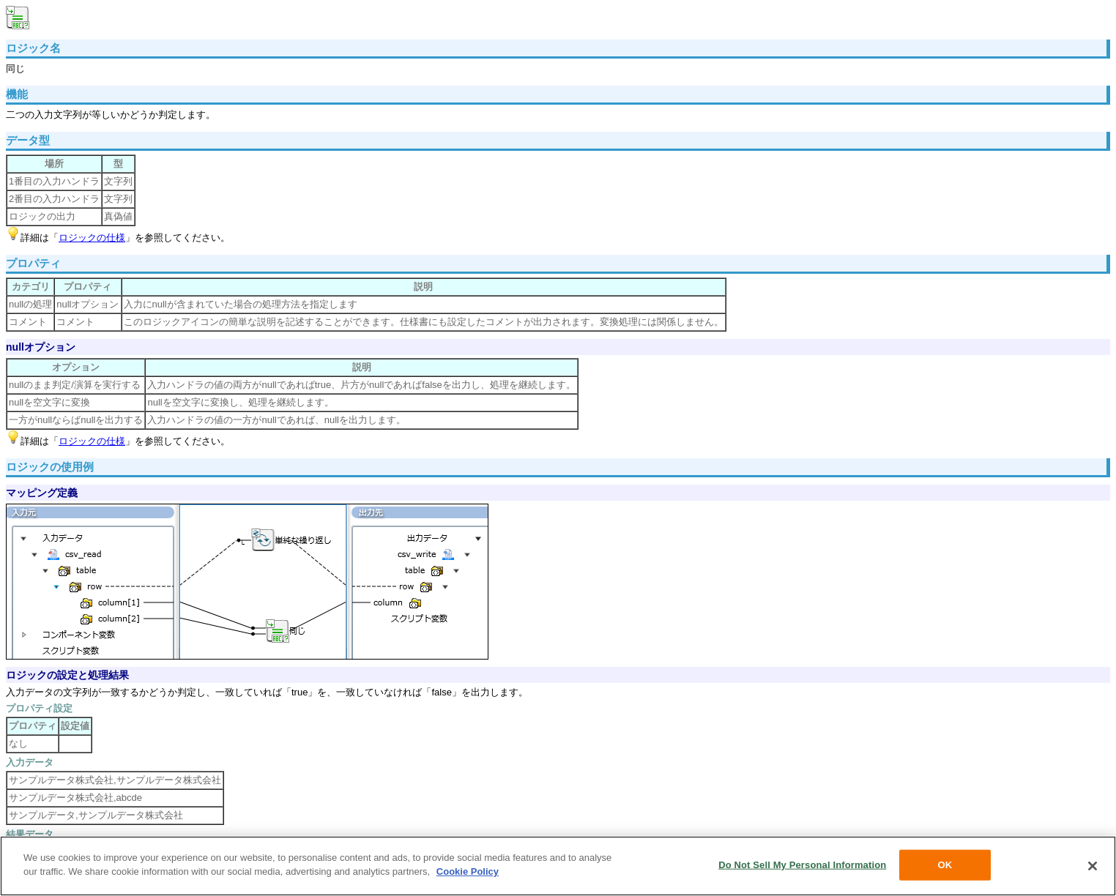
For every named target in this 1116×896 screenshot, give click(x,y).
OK (944, 864)
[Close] (1092, 866)
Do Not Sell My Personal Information (802, 864)
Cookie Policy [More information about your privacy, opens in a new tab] (467, 871)
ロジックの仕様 (92, 237)
